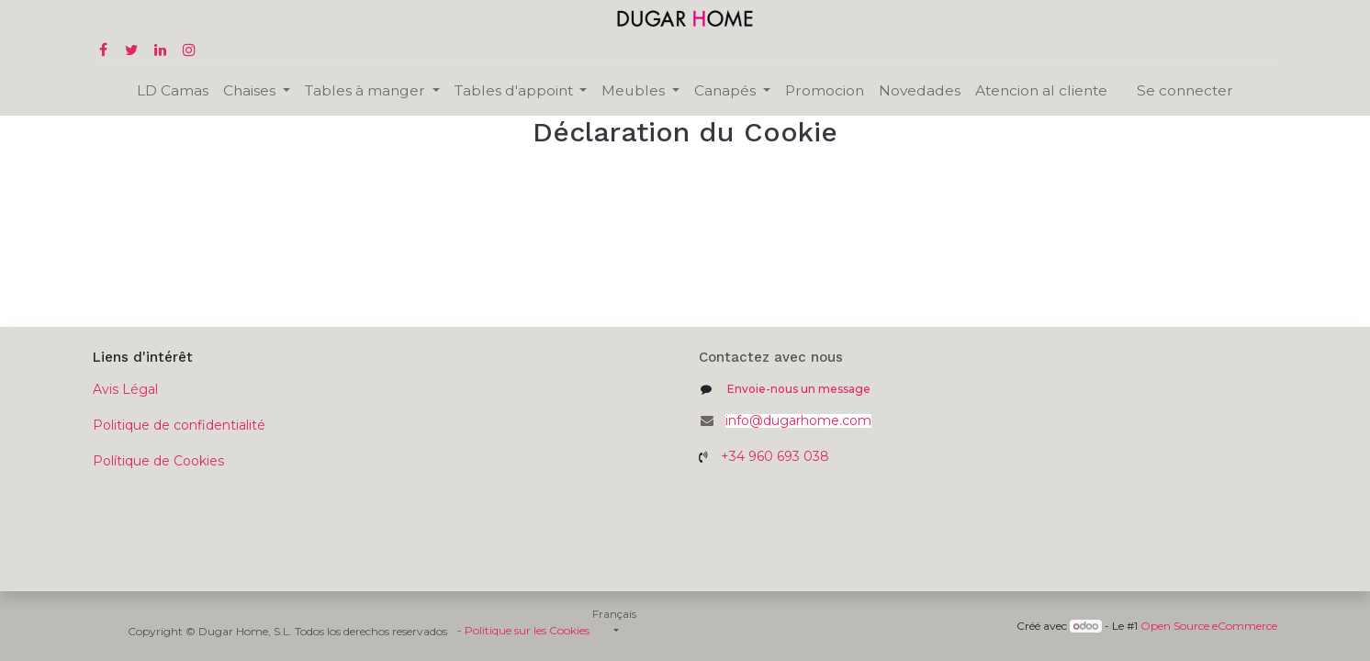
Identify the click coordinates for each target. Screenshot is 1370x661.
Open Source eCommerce (1208, 626)
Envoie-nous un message (798, 389)
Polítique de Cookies (158, 461)
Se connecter (1185, 90)
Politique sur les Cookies (527, 630)
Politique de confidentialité (179, 425)
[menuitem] (172, 90)
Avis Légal (125, 389)
